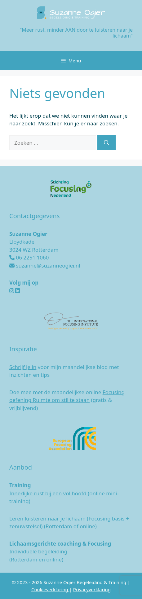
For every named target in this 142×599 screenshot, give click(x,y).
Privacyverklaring (92, 589)
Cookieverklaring (50, 589)
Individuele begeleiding (38, 551)
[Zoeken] (106, 142)
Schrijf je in (22, 367)
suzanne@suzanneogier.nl (44, 265)
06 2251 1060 (29, 257)
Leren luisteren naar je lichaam (48, 518)
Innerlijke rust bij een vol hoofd (48, 493)
